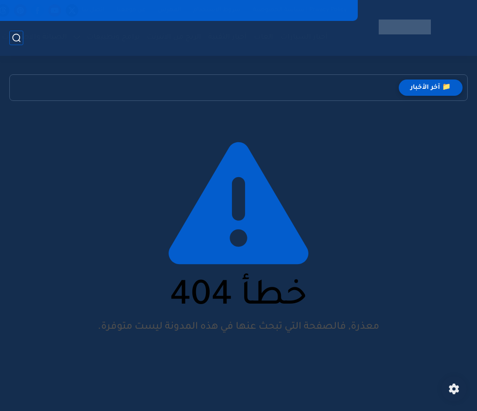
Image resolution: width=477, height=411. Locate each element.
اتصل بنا (93, 10)
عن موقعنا (131, 10)
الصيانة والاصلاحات (34, 37)
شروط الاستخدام (217, 10)
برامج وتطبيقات (113, 37)
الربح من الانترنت (174, 37)
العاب (263, 37)
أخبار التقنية (227, 37)
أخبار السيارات (304, 37)
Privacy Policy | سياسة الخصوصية (300, 10)
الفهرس (169, 10)
